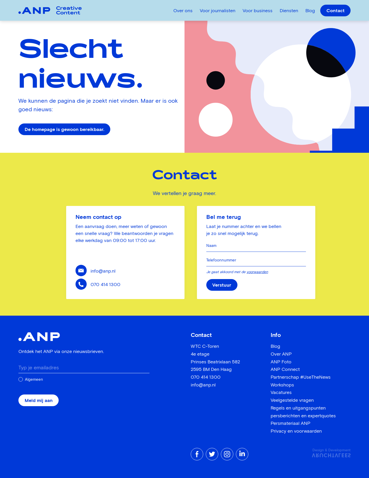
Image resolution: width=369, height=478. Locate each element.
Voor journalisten (217, 11)
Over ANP (281, 354)
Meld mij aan (39, 400)
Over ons (183, 11)
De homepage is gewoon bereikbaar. (64, 129)
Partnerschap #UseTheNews (301, 377)
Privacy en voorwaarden (296, 431)
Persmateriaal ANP (290, 423)
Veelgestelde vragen (292, 400)
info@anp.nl (103, 271)
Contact (335, 11)
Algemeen (34, 380)
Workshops (282, 385)
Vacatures (281, 392)
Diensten (289, 11)
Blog (310, 11)
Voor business (257, 11)
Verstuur (221, 285)
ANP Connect (285, 369)
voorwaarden (257, 272)
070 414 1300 (105, 284)
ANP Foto (281, 362)
